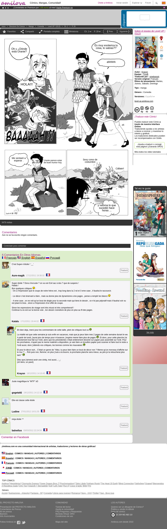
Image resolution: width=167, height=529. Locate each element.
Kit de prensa (6, 511)
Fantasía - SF (37, 493)
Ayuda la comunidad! (65, 509)
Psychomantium (67, 483)
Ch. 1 (66, 26)
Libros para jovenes (61, 493)
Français (9, 257)
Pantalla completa (51, 31)
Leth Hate (58, 486)
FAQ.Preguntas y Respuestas (69, 511)
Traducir (124, 270)
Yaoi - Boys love (107, 493)
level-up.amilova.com (144, 101)
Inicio (3, 26)
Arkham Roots (93, 483)
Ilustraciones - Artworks (19, 493)
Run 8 (66, 486)
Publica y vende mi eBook (122, 509)
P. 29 (73, 26)
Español (38, 257)
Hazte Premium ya (64, 7)
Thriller (96, 493)
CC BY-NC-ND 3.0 (121, 515)
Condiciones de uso (64, 516)
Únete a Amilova (105, 3)
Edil (50, 486)
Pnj (89, 486)
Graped (148, 483)
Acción (5, 493)
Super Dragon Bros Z (49, 483)
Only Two (23, 486)
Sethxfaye (139, 483)
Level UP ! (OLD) (54, 26)
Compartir (29, 31)
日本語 (7, 468)
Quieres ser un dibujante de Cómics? (127, 507)
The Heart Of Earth (109, 483)
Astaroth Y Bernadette (38, 486)
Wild (85, 486)
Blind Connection (126, 483)
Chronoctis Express (30, 483)
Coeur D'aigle (76, 486)
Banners (3, 514)
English (23, 257)
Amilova (5, 483)
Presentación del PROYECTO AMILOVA (18, 507)
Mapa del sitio (62, 522)
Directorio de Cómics (17, 26)
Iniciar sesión (122, 3)
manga (31, 26)
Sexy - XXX (86, 493)
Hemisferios (15, 483)
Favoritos (11, 31)
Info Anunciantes (7, 516)
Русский (53, 257)
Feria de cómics (118, 511)
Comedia (40, 26)
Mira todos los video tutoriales (148, 152)
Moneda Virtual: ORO (65, 514)
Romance (76, 493)
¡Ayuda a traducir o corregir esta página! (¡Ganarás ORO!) (149, 145)
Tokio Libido (80, 483)
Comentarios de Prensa (10, 509)
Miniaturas (73, 31)
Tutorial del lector (63, 507)
